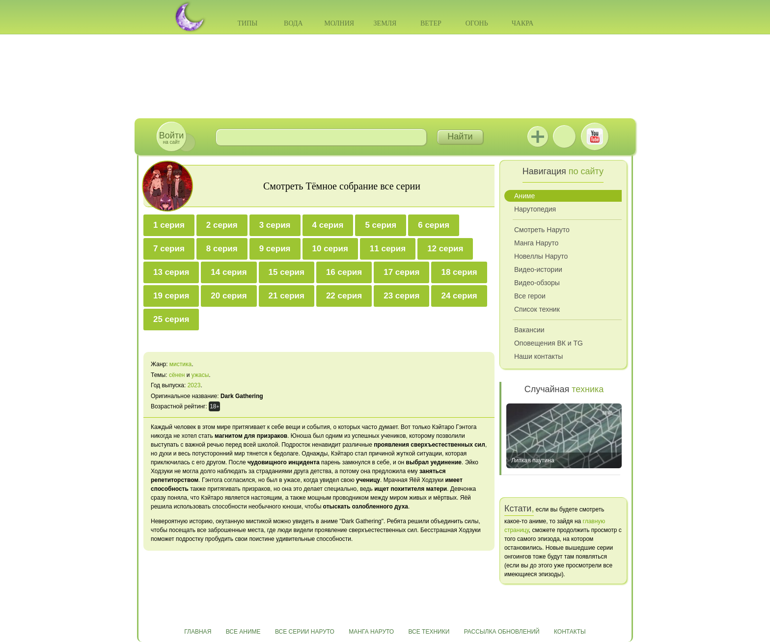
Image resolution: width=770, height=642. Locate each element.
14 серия (229, 272)
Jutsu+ (537, 136)
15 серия (286, 272)
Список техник (537, 309)
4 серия (328, 225)
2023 (194, 385)
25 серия (171, 319)
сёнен (177, 375)
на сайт (171, 138)
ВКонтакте (564, 136)
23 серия (401, 295)
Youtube (594, 136)
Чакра (523, 23)
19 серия (171, 295)
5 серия (380, 225)
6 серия (433, 225)
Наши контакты (538, 356)
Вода (293, 23)
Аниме (524, 196)
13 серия (171, 272)
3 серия (275, 225)
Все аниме (243, 631)
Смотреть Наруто (542, 230)
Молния (339, 23)
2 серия (222, 225)
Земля (385, 23)
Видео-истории (538, 269)
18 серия (459, 272)
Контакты (570, 631)
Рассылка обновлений (502, 631)
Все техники (428, 631)
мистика (180, 364)
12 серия (445, 248)
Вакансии (529, 330)
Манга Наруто (536, 243)
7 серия (169, 248)
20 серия (229, 295)
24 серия (459, 295)
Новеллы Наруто (541, 256)
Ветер (430, 23)
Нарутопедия (535, 209)
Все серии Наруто (304, 631)
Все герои (530, 296)
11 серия (388, 248)
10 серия (330, 248)
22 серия (344, 295)
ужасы (200, 375)
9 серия (275, 248)
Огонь (477, 23)
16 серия (344, 272)
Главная (197, 631)
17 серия (401, 272)
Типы (247, 23)
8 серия (222, 248)
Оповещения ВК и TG (548, 343)
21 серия (286, 295)
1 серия (169, 225)
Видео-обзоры (537, 283)
